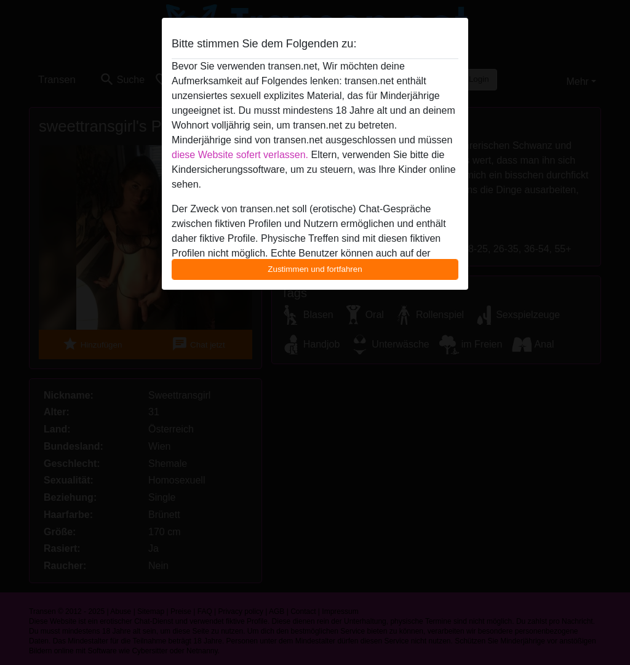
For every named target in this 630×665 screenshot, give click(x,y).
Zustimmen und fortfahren (315, 269)
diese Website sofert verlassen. (240, 154)
